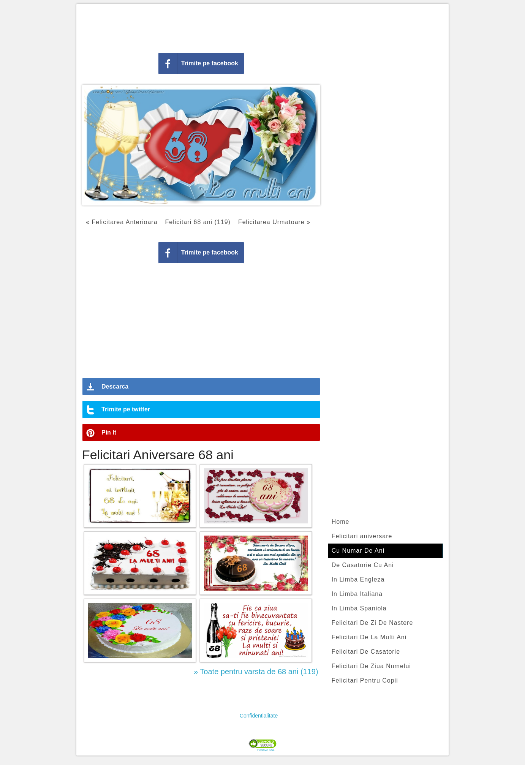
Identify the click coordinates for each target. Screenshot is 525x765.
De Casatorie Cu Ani (363, 565)
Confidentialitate (259, 716)
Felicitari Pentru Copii (365, 680)
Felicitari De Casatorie (366, 651)
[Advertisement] (262, 26)
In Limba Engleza (358, 579)
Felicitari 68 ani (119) (198, 222)
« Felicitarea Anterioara (122, 222)
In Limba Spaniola (359, 608)
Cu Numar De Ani (358, 550)
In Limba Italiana (357, 594)
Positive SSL (265, 750)
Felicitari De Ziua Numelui (371, 666)
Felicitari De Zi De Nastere (372, 623)
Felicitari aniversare (362, 536)
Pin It (108, 432)
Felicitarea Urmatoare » (274, 222)
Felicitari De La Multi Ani (369, 637)
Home (340, 521)
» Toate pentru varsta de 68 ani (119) (256, 671)
